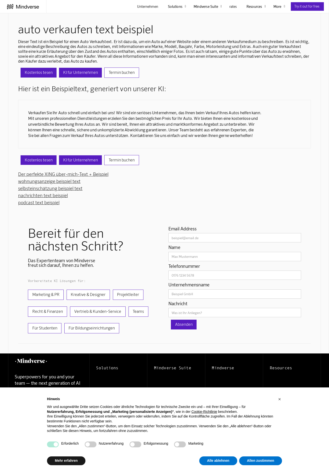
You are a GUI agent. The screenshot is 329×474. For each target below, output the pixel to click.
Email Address (182, 228)
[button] (279, 399)
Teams (138, 311)
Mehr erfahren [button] (66, 461)
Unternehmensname (189, 284)
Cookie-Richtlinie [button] (204, 412)
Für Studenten (44, 327)
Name (174, 247)
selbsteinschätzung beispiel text (50, 188)
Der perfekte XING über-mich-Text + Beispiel (63, 174)
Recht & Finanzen (47, 311)
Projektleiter (128, 294)
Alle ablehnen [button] (218, 461)
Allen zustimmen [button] (260, 461)
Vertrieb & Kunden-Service (97, 311)
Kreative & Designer (88, 294)
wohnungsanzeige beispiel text (49, 181)
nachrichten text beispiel (43, 195)
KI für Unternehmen (80, 72)
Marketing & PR (45, 294)
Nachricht (177, 303)
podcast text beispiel (38, 202)
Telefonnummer (184, 266)
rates (233, 6)
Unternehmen (147, 6)
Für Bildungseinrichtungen (92, 327)
